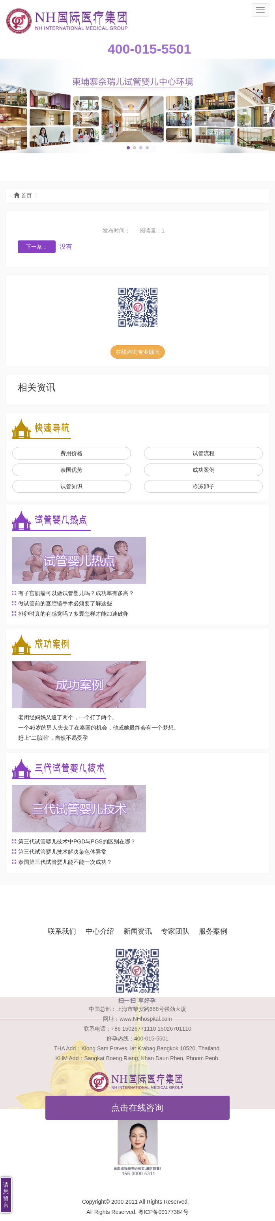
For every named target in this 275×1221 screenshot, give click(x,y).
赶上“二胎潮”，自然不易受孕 (53, 738)
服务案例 (213, 931)
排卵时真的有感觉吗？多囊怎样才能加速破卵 (73, 613)
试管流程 (204, 453)
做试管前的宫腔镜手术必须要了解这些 (65, 603)
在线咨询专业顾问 (138, 352)
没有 (66, 246)
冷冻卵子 (204, 486)
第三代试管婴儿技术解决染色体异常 (62, 852)
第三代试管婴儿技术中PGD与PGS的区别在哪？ (77, 841)
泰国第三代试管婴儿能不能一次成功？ (65, 862)
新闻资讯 (137, 931)
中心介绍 (100, 931)
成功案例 (204, 470)
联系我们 (62, 931)
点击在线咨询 (137, 1108)
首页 (23, 196)
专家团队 (175, 931)
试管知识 (71, 486)
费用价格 (71, 453)
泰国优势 (71, 470)
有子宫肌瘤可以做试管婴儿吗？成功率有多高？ (76, 593)
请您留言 (6, 1195)
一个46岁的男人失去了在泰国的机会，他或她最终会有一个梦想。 (98, 727)
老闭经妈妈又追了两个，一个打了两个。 (68, 717)
